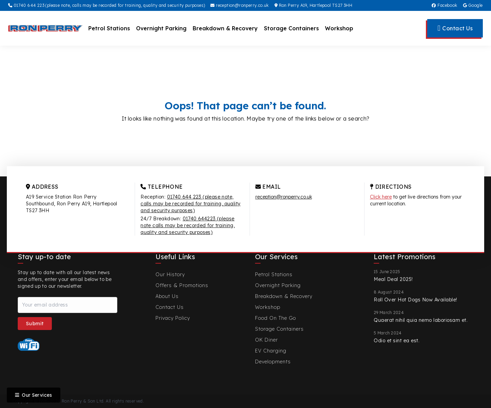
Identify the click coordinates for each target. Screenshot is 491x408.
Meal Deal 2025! (393, 279)
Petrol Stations (109, 28)
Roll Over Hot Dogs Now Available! (415, 300)
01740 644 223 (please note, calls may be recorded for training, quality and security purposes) (106, 5)
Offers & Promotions (181, 285)
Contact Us (169, 307)
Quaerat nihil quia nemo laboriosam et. (420, 320)
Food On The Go (275, 318)
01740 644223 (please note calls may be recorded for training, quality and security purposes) (187, 225)
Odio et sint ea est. (396, 341)
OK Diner (266, 340)
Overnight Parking (161, 28)
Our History (170, 274)
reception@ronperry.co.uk (239, 5)
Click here (381, 197)
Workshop (339, 28)
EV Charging (270, 351)
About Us (167, 296)
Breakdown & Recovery (225, 28)
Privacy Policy (172, 318)
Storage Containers (291, 28)
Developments (273, 362)
